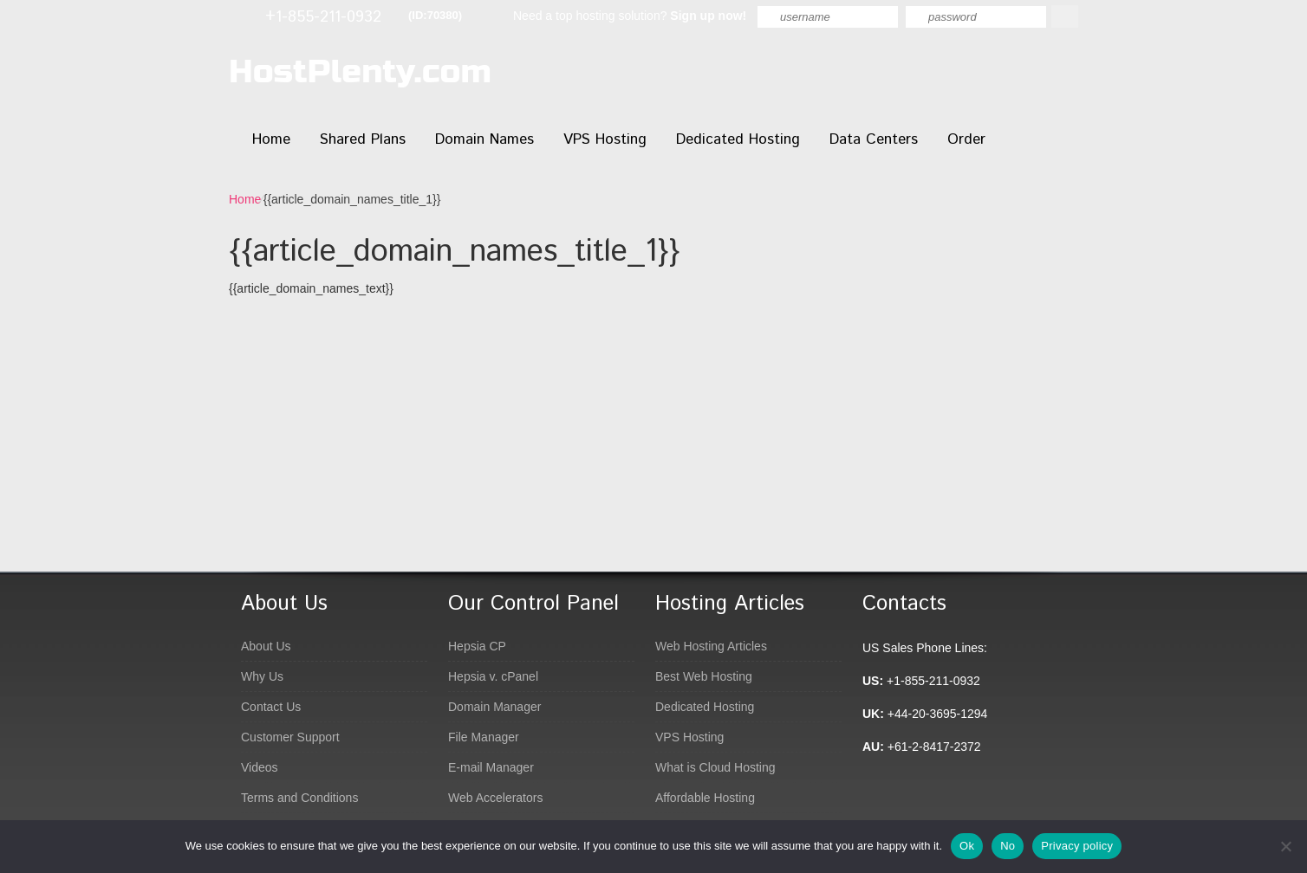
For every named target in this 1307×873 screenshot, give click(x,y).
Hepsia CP (477, 646)
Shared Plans (363, 139)
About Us (266, 646)
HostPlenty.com (360, 72)
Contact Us (271, 707)
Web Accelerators (495, 798)
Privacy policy (1077, 845)
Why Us (262, 676)
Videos (259, 767)
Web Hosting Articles (711, 646)
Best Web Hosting (703, 676)
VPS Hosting (605, 139)
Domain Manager (494, 707)
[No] (1285, 846)
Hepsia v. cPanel (493, 676)
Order (966, 139)
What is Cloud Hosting (715, 767)
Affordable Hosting (705, 798)
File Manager (483, 737)
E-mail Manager (491, 767)
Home (271, 139)
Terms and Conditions (299, 798)
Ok (966, 845)
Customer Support (290, 737)
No (1007, 845)
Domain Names (484, 139)
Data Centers (873, 139)
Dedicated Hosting (738, 139)
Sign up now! (708, 16)
